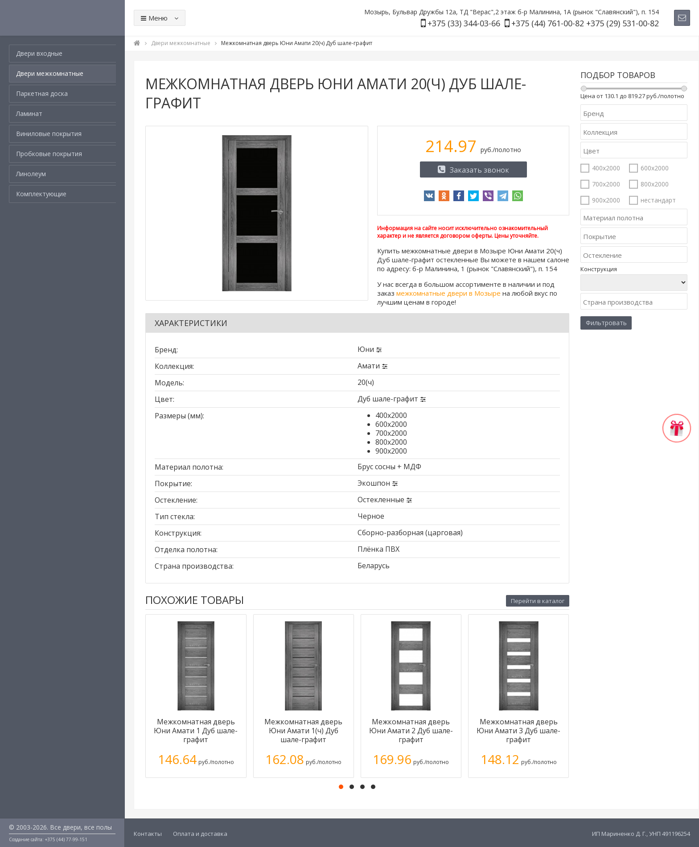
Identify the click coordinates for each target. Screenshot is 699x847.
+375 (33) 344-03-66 (464, 23)
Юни (366, 349)
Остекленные (381, 499)
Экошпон (374, 483)
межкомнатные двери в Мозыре (448, 293)
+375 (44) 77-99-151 (66, 839)
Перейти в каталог (537, 601)
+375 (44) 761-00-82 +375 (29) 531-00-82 (585, 23)
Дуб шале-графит (388, 399)
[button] (341, 786)
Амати (369, 366)
